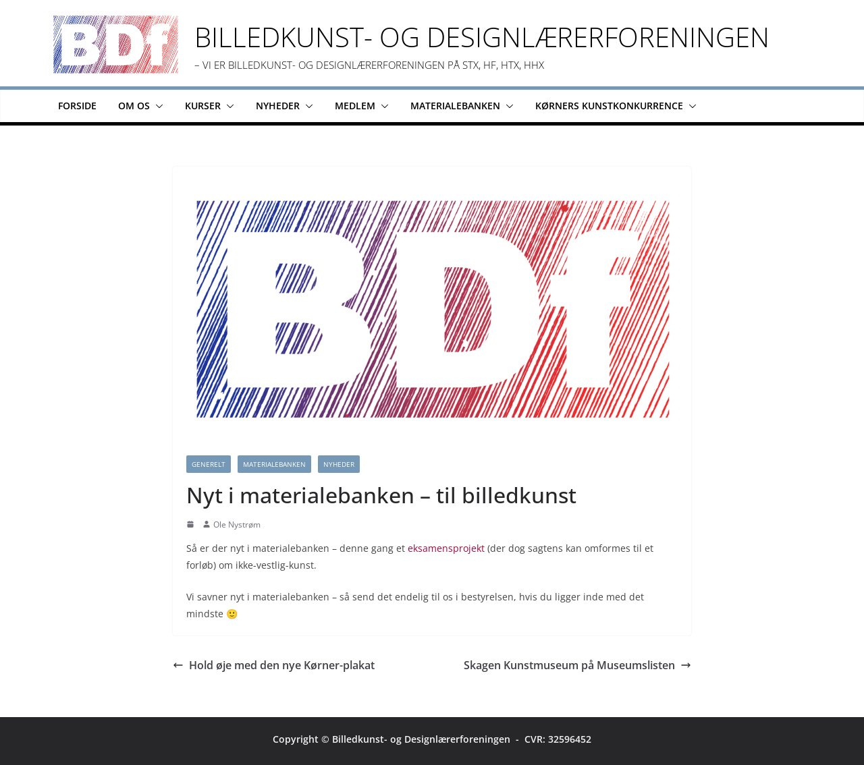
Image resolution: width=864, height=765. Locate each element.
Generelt (208, 464)
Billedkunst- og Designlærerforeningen (482, 36)
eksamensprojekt (446, 548)
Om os (134, 105)
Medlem (355, 105)
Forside (77, 105)
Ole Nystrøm (237, 524)
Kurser (203, 105)
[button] (156, 105)
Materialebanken (455, 105)
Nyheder (278, 105)
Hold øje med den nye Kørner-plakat (274, 665)
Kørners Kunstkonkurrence (609, 105)
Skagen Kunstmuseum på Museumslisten (577, 665)
